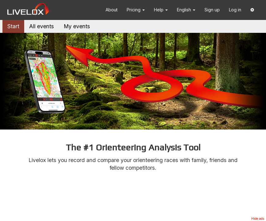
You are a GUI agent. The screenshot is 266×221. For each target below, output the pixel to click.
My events (77, 26)
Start (13, 26)
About (112, 9)
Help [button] (161, 9)
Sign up (212, 9)
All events (41, 26)
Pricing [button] (136, 9)
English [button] (186, 9)
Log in (235, 9)
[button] (252, 10)
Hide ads (257, 218)
